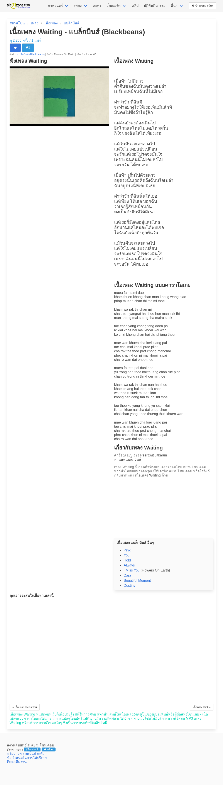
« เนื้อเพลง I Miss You (24, 707)
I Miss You (132, 570)
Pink (127, 550)
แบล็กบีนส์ (71, 23)
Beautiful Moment (137, 580)
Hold (127, 560)
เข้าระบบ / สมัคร (202, 5)
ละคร (97, 5)
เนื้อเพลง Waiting (147, 475)
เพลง (78, 5)
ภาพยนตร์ (55, 5)
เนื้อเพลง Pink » (202, 707)
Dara (127, 575)
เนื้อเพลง (51, 23)
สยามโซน (17, 23)
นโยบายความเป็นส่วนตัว (25, 753)
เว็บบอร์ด (113, 5)
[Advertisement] (163, 506)
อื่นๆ (174, 5)
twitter (49, 749)
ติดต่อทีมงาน (17, 762)
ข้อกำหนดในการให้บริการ (27, 758)
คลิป (135, 5)
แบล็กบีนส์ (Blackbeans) (31, 54)
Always (129, 565)
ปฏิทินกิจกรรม (155, 5)
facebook (32, 749)
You (127, 555)
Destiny (129, 585)
